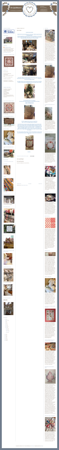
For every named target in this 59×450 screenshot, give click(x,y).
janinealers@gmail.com (34, 78)
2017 (5, 319)
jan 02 (7, 332)
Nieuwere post (19, 183)
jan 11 (7, 328)
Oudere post (40, 183)
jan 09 (7, 329)
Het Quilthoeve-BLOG (7, 47)
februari (6, 326)
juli (5, 321)
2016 (5, 334)
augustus (6, 320)
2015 (5, 335)
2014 (5, 336)
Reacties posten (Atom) (24, 185)
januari (6, 327)
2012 (5, 339)
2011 (5, 340)
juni (5, 322)
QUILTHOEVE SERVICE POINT (8, 161)
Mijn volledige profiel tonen (7, 52)
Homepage (29, 183)
